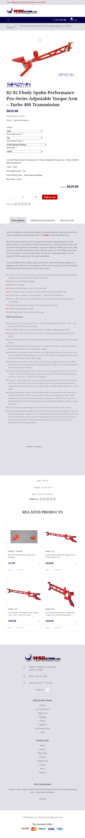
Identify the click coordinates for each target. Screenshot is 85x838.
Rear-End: (12, 148)
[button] (40, 40)
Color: (10, 127)
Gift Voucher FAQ (42, 728)
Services (42, 757)
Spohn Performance (21, 120)
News (42, 769)
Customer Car (42, 761)
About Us (42, 749)
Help (42, 732)
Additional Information (42, 220)
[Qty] (23, 197)
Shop (15, 26)
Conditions (42, 725)
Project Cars (42, 713)
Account (42, 765)
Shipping (42, 717)
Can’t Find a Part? (42, 709)
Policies (42, 705)
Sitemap (42, 799)
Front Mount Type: (15, 141)
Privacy (42, 721)
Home (8, 26)
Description (18, 220)
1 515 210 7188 (59, 20)
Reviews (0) (67, 220)
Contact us (42, 772)
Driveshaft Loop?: (15, 134)
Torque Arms (47, 487)
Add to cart (50, 197)
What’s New (42, 753)
